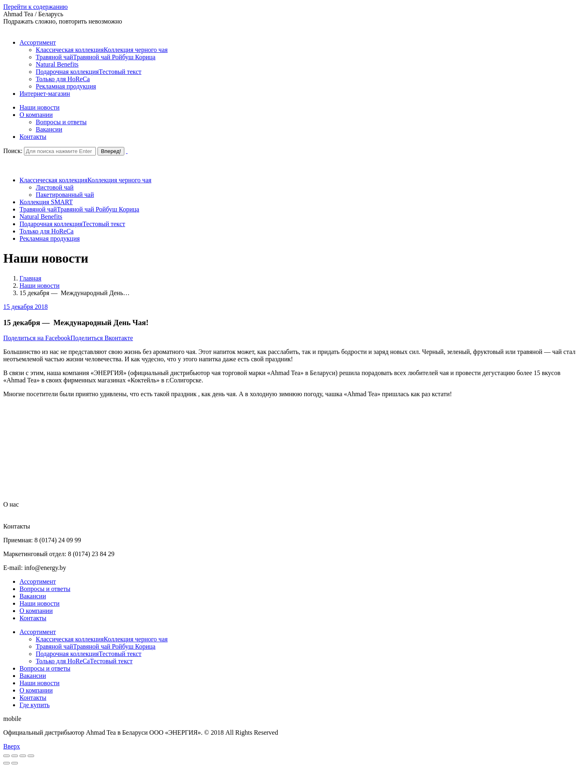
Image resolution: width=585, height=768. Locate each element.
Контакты (33, 618)
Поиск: (12, 150)
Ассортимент (38, 581)
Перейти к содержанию (35, 6)
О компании (36, 610)
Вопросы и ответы (45, 588)
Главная (30, 278)
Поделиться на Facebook (37, 337)
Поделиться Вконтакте (102, 337)
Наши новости (40, 285)
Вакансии (33, 596)
